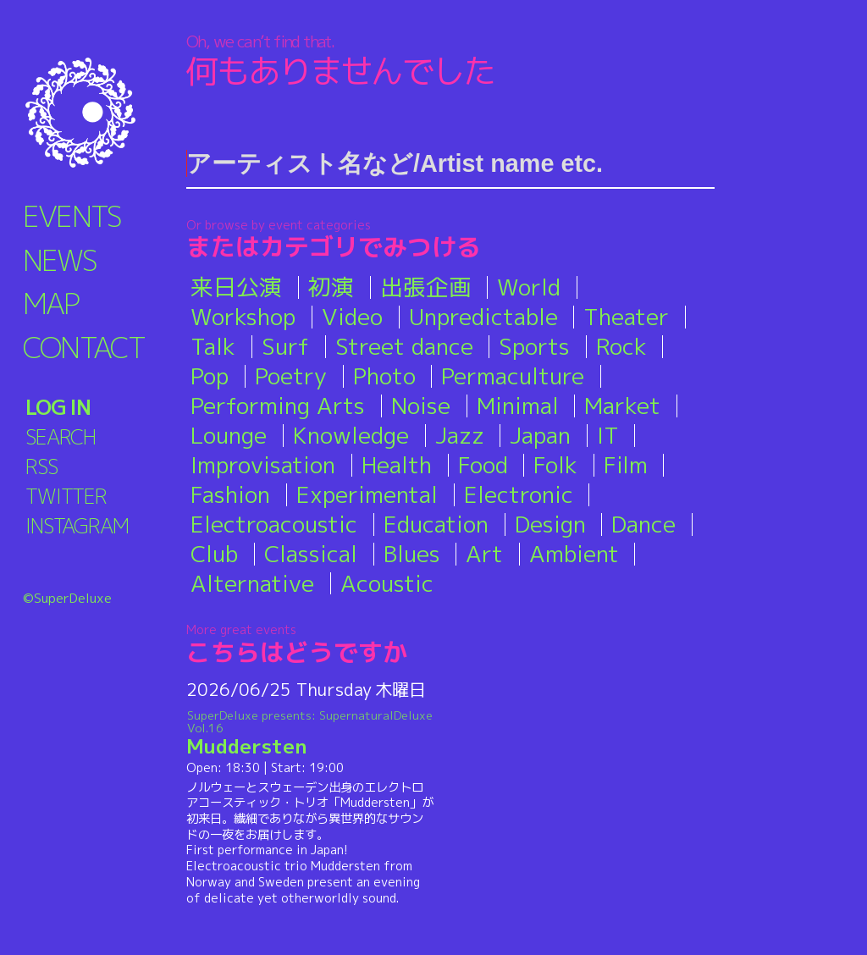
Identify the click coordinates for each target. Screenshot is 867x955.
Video (352, 317)
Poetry (291, 376)
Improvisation (263, 465)
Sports (534, 346)
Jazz (459, 435)
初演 (331, 287)
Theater (626, 317)
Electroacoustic (274, 524)
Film (626, 465)
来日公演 (236, 287)
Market (622, 405)
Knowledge (351, 435)
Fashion (230, 494)
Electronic (518, 494)
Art (484, 554)
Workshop (243, 317)
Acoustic (387, 583)
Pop (210, 376)
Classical (310, 554)
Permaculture (512, 376)
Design (550, 524)
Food (483, 465)
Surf (285, 346)
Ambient (574, 554)
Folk (555, 465)
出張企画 (426, 287)
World (529, 287)
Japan (540, 435)
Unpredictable (483, 317)
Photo (384, 376)
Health (397, 465)
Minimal (518, 405)
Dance (643, 524)
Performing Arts (278, 405)
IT (608, 435)
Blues (412, 554)
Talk (213, 346)
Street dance (404, 346)
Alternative (252, 583)
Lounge (229, 435)
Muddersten (310, 733)
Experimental (367, 494)
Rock (621, 346)
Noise (420, 405)
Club (214, 554)
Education (436, 524)
